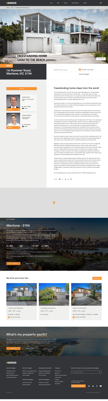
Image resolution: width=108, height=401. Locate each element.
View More (97, 278)
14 (24, 59)
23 (36, 59)
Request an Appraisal (28, 374)
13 (23, 59)
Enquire (21, 88)
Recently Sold (10, 374)
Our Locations (42, 377)
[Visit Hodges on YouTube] (101, 388)
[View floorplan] (101, 58)
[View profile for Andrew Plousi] (21, 103)
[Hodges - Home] (11, 3)
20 (32, 59)
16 (27, 59)
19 (31, 59)
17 (28, 59)
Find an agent (26, 377)
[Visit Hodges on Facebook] (96, 388)
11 (20, 59)
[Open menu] (101, 3)
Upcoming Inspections (12, 377)
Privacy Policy (9, 394)
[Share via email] (60, 179)
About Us (57, 374)
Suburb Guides (26, 386)
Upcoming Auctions (11, 379)
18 (29, 59)
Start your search (27, 384)
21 (33, 59)
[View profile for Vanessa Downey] (21, 122)
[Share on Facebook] (68, 179)
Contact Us (58, 372)
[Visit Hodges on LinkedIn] (93, 388)
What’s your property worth (30, 372)
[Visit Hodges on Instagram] (89, 388)
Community (58, 379)
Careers (57, 381)
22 (35, 59)
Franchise (57, 385)
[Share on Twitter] (71, 179)
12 (21, 59)
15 (25, 59)
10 (19, 59)
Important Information (61, 377)
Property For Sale (10, 372)
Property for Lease (44, 384)
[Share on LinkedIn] (65, 179)
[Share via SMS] (62, 179)
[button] (54, 202)
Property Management (45, 372)
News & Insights (59, 383)
